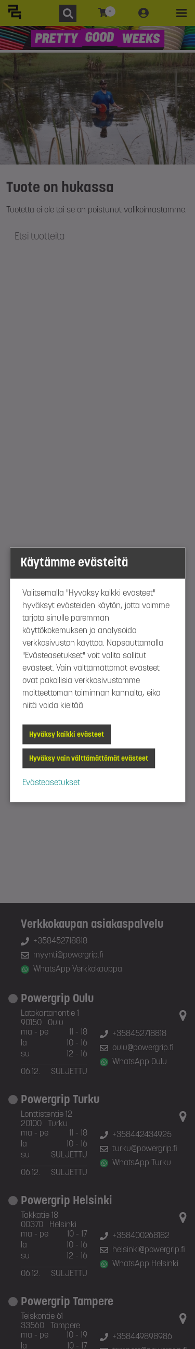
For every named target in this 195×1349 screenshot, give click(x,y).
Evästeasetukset (51, 782)
